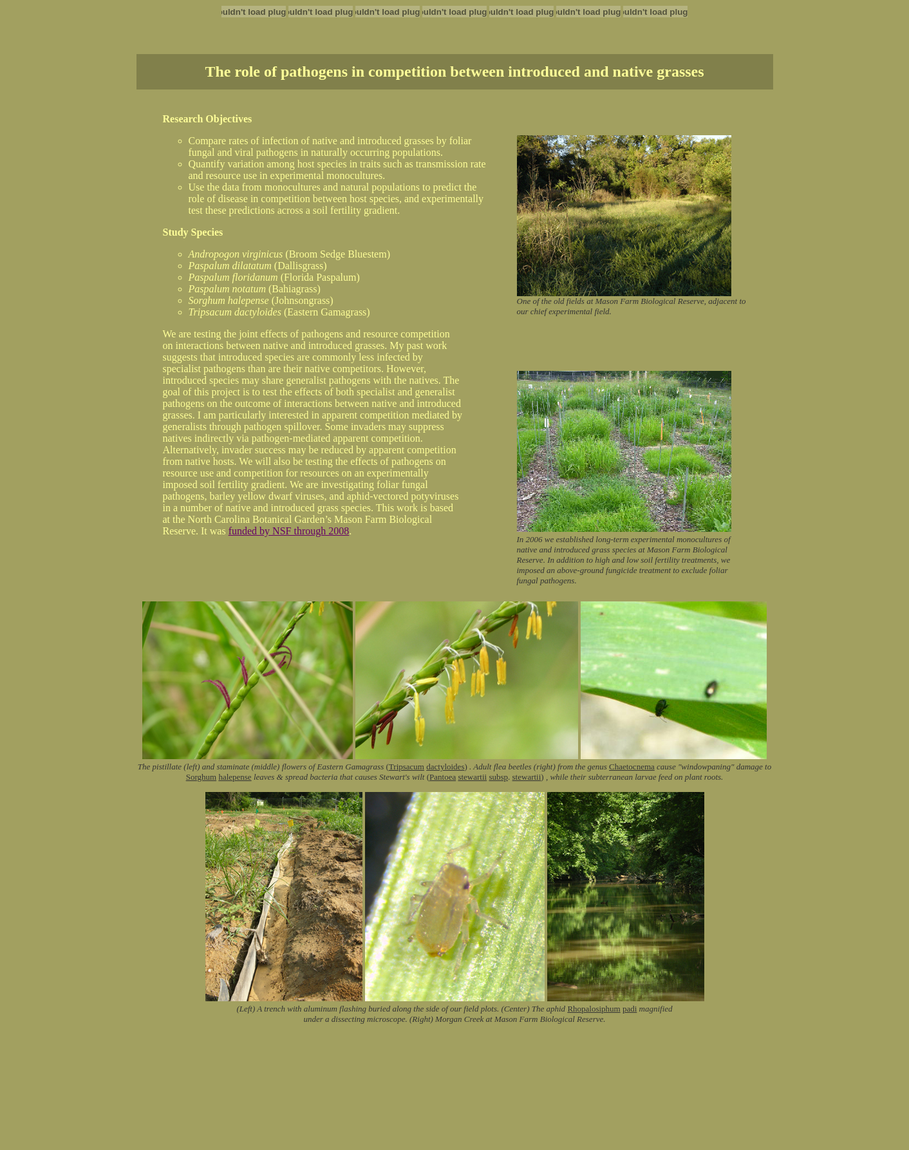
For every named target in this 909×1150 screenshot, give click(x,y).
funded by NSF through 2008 (289, 530)
